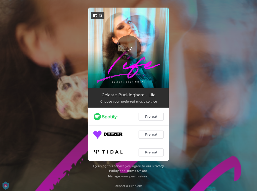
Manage (114, 176)
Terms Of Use (137, 171)
